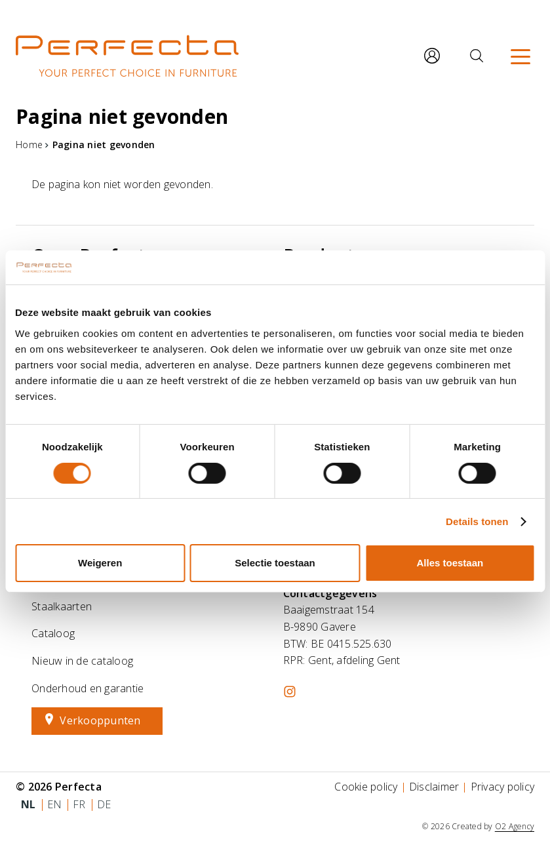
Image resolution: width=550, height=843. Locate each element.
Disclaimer (434, 786)
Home (29, 144)
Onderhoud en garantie (87, 688)
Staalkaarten (61, 606)
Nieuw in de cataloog (82, 661)
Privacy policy (503, 786)
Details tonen (477, 521)
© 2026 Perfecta (59, 786)
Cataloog (53, 633)
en (54, 804)
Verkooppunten (100, 720)
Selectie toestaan (275, 562)
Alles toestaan (449, 562)
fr (79, 804)
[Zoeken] (476, 56)
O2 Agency (514, 826)
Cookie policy (365, 786)
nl (28, 804)
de (104, 804)
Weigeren (100, 562)
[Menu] (520, 56)
